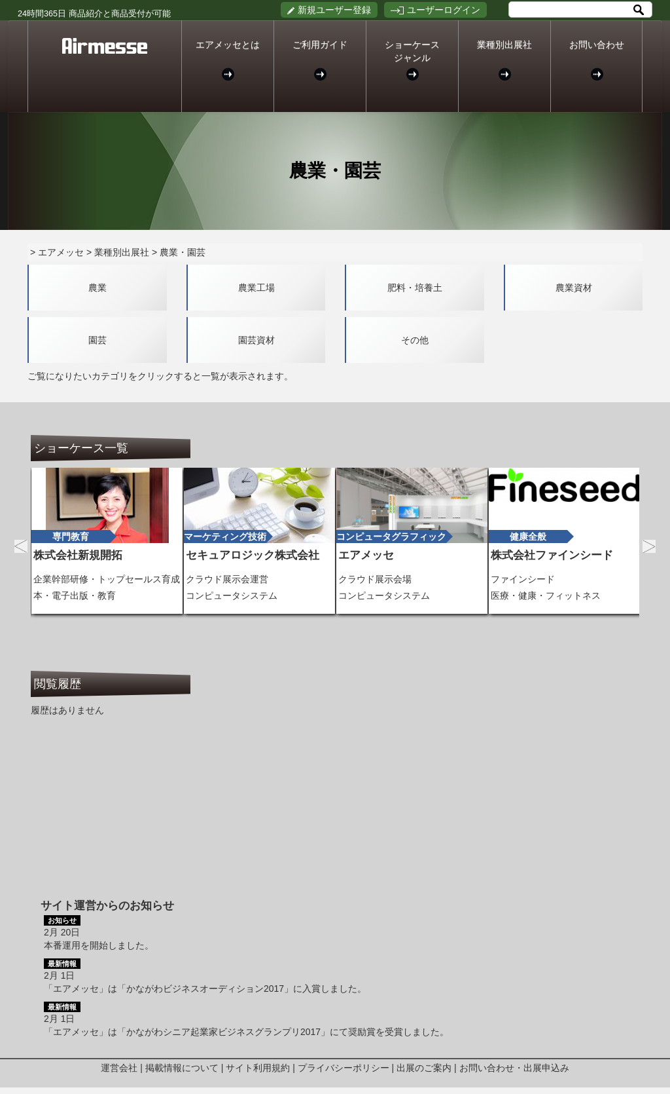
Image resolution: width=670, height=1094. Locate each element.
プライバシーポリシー (343, 1068)
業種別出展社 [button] (504, 60)
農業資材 (573, 287)
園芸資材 (256, 340)
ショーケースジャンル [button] (412, 60)
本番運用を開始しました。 (99, 945)
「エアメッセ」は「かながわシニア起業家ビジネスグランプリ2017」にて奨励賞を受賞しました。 (246, 1032)
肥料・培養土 (414, 287)
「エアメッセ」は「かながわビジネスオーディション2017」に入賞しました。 (205, 988)
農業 (97, 287)
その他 (415, 340)
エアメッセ (61, 252)
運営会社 (119, 1068)
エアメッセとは (227, 60)
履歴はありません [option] (67, 710)
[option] (107, 541)
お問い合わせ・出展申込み (514, 1068)
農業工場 (256, 287)
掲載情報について (182, 1068)
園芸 (97, 340)
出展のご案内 (424, 1068)
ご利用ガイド (320, 60)
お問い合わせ (596, 60)
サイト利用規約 (258, 1068)
